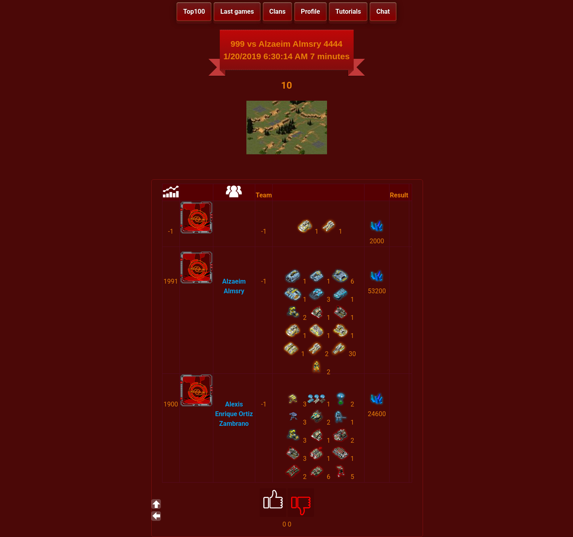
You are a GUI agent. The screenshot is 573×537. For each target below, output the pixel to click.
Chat (383, 11)
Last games (237, 11)
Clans (277, 11)
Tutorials (348, 11)
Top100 (194, 11)
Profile (310, 11)
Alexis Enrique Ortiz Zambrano (234, 413)
